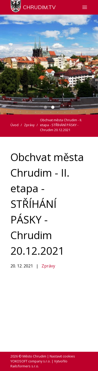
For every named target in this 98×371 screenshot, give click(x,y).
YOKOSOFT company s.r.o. (30, 361)
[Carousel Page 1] (45, 107)
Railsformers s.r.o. (24, 366)
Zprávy (48, 266)
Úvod (14, 125)
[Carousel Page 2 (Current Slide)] (52, 107)
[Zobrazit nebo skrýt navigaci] (85, 7)
